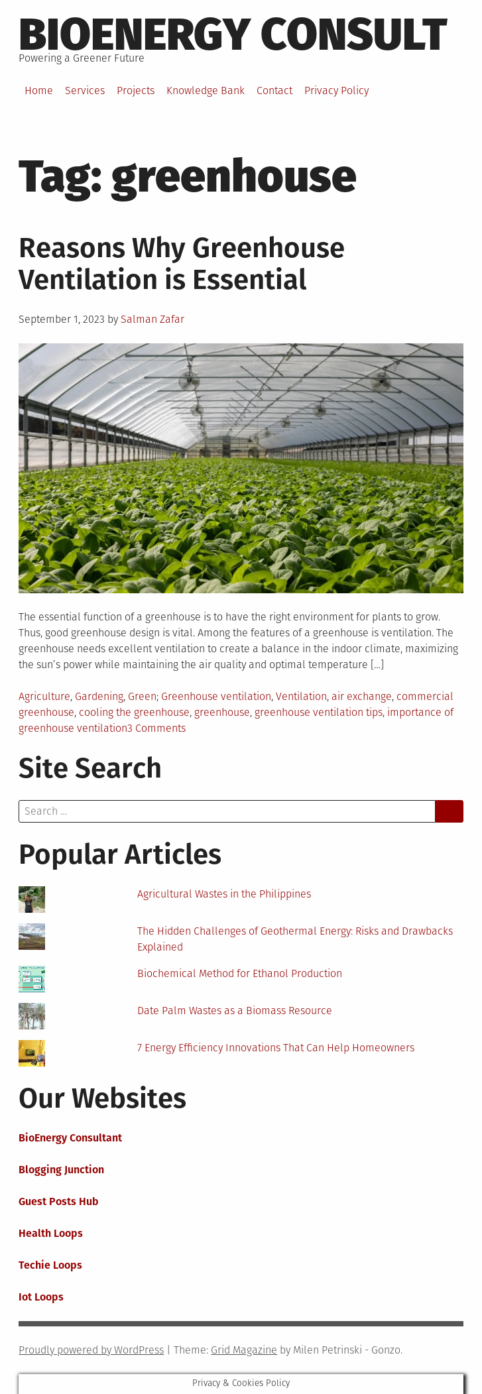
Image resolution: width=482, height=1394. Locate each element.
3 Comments (156, 728)
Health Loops (51, 1233)
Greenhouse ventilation (216, 696)
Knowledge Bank (205, 90)
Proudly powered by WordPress (91, 1350)
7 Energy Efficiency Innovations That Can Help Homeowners (275, 1047)
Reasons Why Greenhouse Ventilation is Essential (182, 263)
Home (39, 90)
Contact (274, 90)
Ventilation (301, 696)
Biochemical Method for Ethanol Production (239, 973)
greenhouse (222, 712)
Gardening (99, 696)
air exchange (361, 696)
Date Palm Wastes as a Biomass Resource (234, 1010)
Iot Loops (41, 1297)
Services (85, 90)
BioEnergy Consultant (70, 1138)
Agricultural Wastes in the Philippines (224, 894)
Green (142, 696)
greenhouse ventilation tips (319, 712)
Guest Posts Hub (59, 1201)
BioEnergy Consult (233, 34)
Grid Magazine (244, 1350)
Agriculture (44, 696)
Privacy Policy (336, 90)
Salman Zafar (152, 319)
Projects (135, 90)
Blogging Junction (61, 1169)
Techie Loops (50, 1265)
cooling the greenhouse (134, 712)
